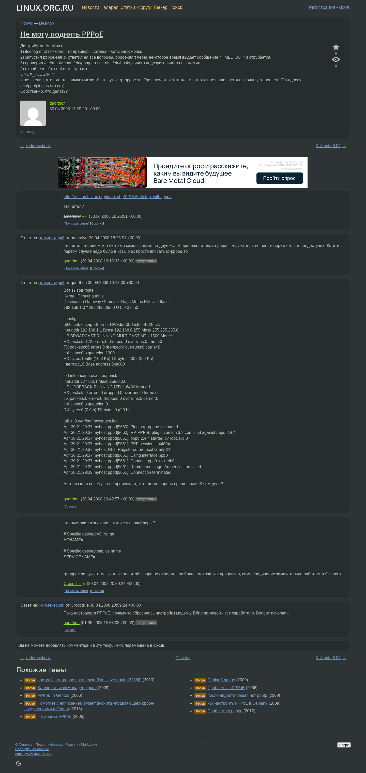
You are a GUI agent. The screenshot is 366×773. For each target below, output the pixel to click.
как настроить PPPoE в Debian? (237, 703)
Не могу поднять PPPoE (61, 34)
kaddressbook (38, 146)
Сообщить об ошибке (32, 749)
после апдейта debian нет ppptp (237, 695)
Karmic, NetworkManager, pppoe (67, 688)
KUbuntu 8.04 (328, 146)
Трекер (160, 7)
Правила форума (49, 744)
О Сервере (24, 744)
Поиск (176, 7)
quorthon (58, 103)
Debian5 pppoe (221, 680)
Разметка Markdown (81, 744)
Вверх (344, 745)
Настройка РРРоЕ (54, 716)
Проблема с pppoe (224, 711)
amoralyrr (72, 216)
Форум (144, 7)
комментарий (52, 238)
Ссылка (27, 132)
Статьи (127, 7)
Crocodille (73, 583)
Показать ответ (76, 223)
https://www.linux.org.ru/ (33, 754)
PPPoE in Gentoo (53, 695)
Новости (90, 7)
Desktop (46, 23)
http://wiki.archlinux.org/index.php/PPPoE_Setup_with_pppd (118, 197)
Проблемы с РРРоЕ (226, 688)
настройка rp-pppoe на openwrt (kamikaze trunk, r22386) (89, 680)
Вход (344, 7)
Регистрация (322, 7)
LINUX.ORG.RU (45, 7)
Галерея (109, 7)
